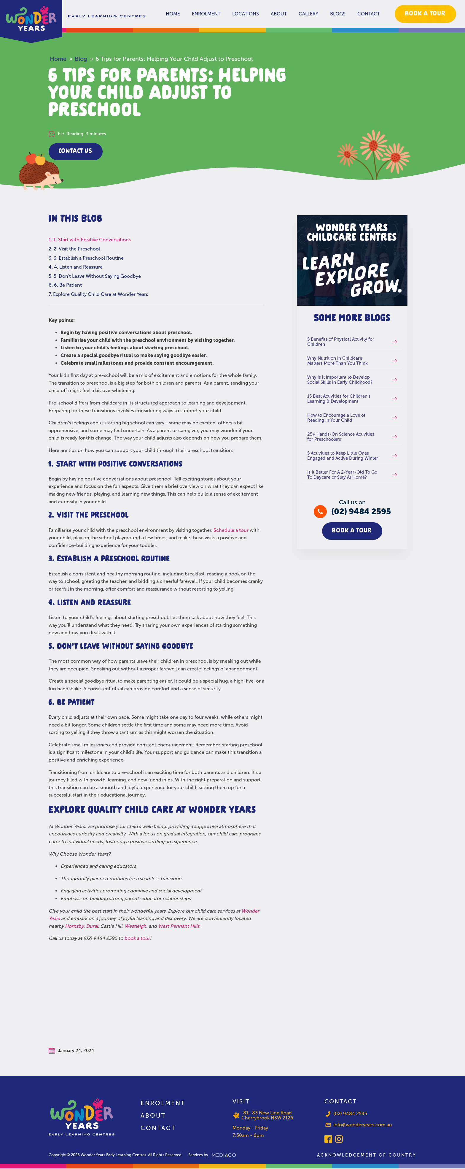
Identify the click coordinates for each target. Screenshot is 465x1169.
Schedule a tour (231, 530)
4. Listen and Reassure (78, 267)
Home (173, 14)
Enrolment (206, 14)
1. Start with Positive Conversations (92, 240)
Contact (368, 14)
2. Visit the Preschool (77, 249)
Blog (81, 58)
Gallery (308, 14)
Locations (245, 14)
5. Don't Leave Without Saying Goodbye (97, 276)
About (279, 14)
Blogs (337, 14)
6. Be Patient (68, 285)
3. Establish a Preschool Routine (89, 258)
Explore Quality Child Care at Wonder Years (100, 294)
